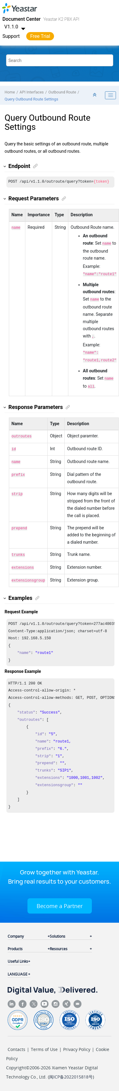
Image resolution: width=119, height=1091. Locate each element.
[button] (5, 166)
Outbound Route (62, 92)
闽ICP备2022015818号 (71, 1069)
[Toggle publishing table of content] (110, 95)
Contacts (16, 1041)
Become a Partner (60, 898)
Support (11, 36)
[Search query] (59, 60)
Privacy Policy (76, 1041)
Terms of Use (44, 1041)
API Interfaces (32, 92)
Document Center (21, 19)
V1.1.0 (15, 27)
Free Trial (40, 36)
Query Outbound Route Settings (31, 99)
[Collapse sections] (95, 95)
